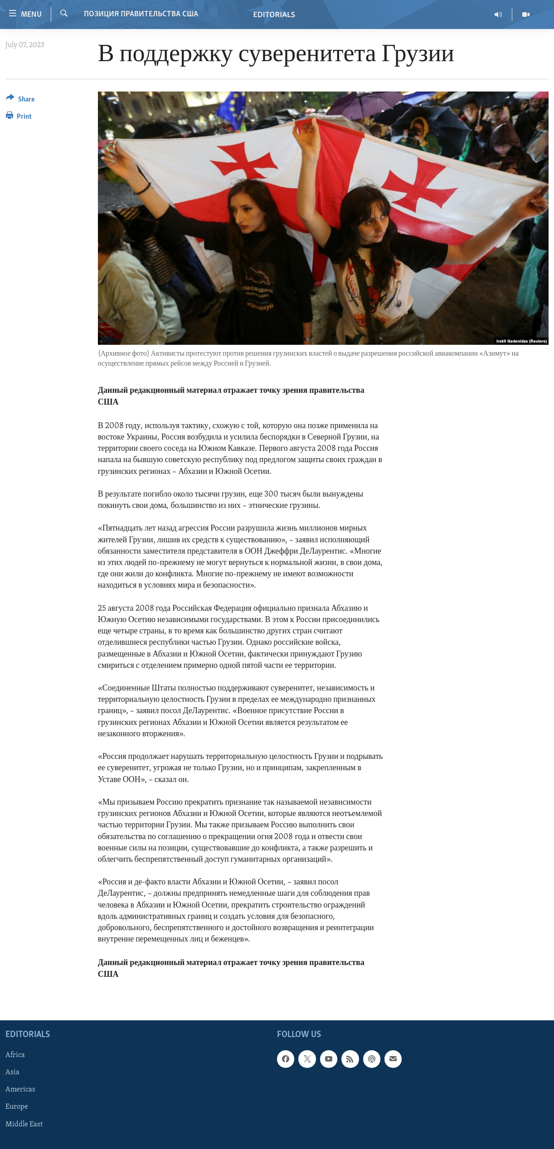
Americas (20, 1089)
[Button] (20, 101)
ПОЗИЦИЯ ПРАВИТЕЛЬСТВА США (141, 14)
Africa (15, 1055)
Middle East (24, 1124)
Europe (16, 1106)
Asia (12, 1072)
